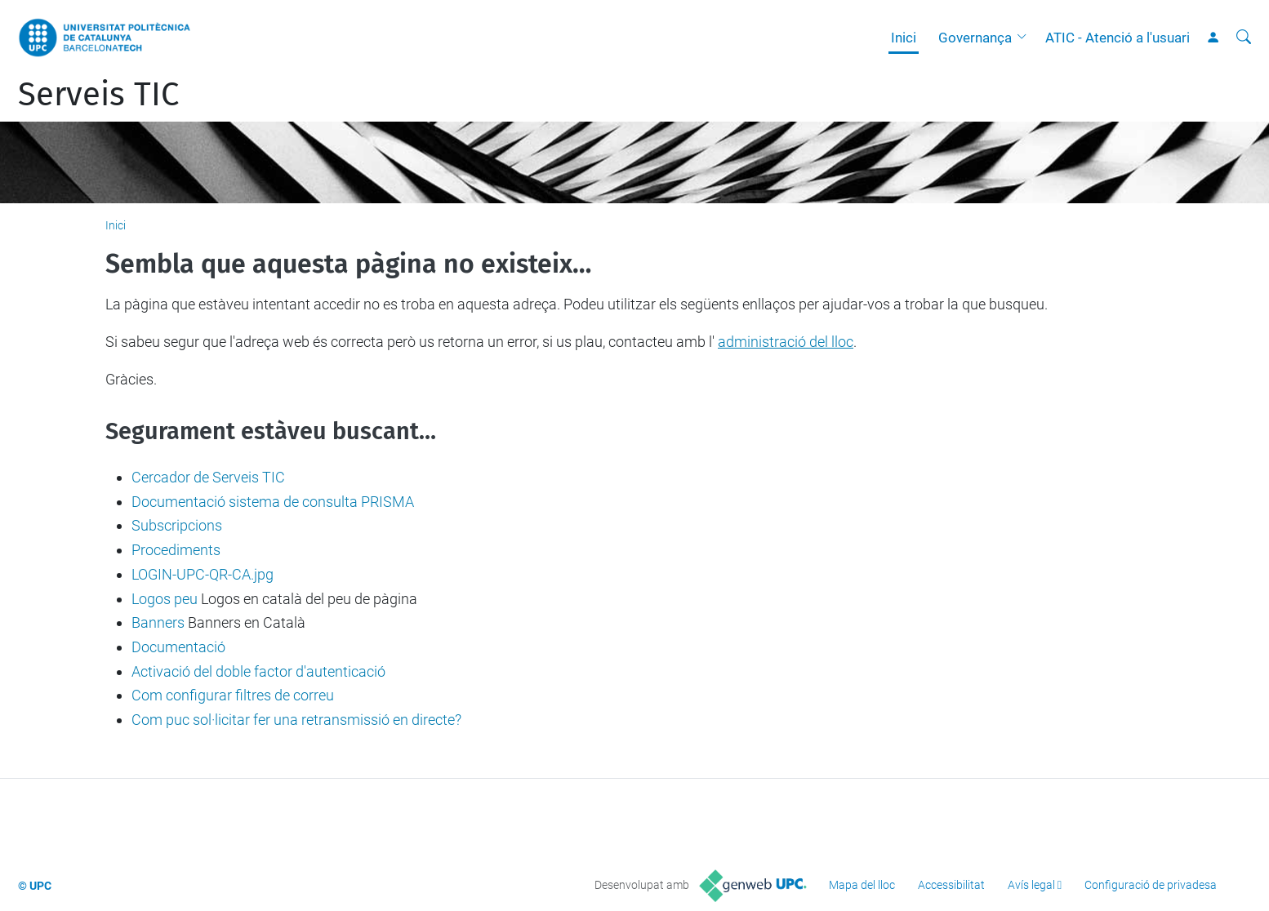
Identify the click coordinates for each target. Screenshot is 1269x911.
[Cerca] (1243, 37)
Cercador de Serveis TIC (208, 477)
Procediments (175, 549)
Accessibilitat (951, 884)
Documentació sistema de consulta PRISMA (272, 501)
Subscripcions (176, 525)
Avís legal (1031, 884)
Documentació (178, 646)
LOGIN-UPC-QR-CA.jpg (202, 574)
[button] (1025, 37)
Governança (975, 37)
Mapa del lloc (862, 884)
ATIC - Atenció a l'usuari (1117, 37)
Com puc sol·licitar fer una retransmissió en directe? (296, 719)
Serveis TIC (98, 94)
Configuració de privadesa (1150, 884)
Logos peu (164, 598)
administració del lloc (785, 341)
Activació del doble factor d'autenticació (258, 671)
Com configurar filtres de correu (232, 695)
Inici (903, 37)
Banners (158, 622)
